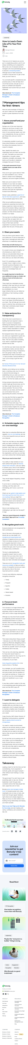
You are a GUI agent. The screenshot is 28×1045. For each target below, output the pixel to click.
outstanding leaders (14, 70)
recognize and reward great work (11, 537)
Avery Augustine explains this (10, 663)
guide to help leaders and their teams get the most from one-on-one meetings (13, 495)
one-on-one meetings (14, 434)
